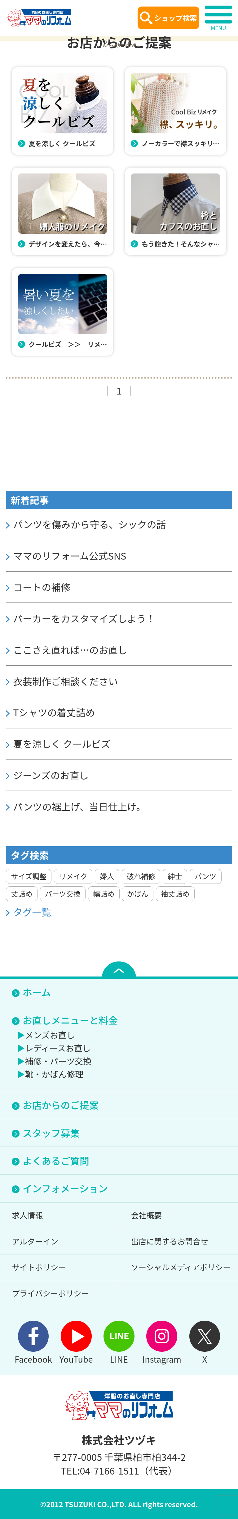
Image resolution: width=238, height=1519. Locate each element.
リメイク (73, 876)
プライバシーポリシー (50, 1293)
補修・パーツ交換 (58, 1061)
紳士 (175, 876)
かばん (137, 893)
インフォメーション (65, 1188)
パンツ (205, 876)
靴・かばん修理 (54, 1074)
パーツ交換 (63, 893)
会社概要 (146, 1215)
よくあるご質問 (56, 1160)
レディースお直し (58, 1048)
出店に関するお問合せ (169, 1241)
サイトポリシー (39, 1266)
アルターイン (35, 1241)
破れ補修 (141, 876)
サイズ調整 (28, 876)
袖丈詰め (175, 893)
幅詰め (103, 893)
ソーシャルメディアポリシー (181, 1266)
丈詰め (22, 893)
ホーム (37, 992)
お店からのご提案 (61, 1105)
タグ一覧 (32, 912)
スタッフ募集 (51, 1133)
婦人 (107, 876)
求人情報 (27, 1215)
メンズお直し (50, 1035)
